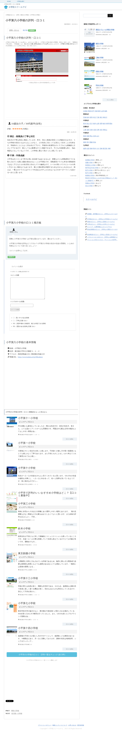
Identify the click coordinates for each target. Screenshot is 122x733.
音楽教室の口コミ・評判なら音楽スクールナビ (102, 234)
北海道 (85, 111)
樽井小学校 (15, 711)
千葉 (97, 117)
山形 (102, 111)
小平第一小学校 (26, 443)
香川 (88, 142)
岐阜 (104, 123)
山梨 (97, 123)
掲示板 (29, 30)
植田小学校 (99, 43)
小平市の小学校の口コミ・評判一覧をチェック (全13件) (42, 655)
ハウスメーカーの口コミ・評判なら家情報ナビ (102, 237)
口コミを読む (69, 439)
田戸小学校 (89, 170)
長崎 (91, 148)
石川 (91, 123)
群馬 (91, 117)
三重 (84, 130)
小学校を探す (20, 1)
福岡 (84, 148)
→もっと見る (109, 99)
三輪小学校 (99, 57)
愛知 (110, 123)
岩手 (92, 111)
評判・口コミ (14, 30)
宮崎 (101, 148)
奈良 (101, 130)
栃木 (88, 117)
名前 (42, 301)
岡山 (91, 136)
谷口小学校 (89, 186)
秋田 (99, 111)
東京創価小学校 (26, 553)
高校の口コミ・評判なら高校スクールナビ (101, 221)
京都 (91, 130)
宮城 (96, 111)
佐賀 (88, 148)
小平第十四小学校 (28, 628)
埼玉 (94, 117)
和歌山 (105, 130)
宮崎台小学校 (89, 183)
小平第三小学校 (26, 503)
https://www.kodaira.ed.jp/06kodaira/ (30, 357)
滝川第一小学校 (16, 713)
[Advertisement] (23, 102)
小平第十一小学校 (28, 418)
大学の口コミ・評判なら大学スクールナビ (101, 224)
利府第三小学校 (90, 165)
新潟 (84, 123)
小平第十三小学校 (28, 578)
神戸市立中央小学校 (91, 167)
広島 (94, 136)
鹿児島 (105, 148)
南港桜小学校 (89, 175)
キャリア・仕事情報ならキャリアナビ (99, 227)
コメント (42, 275)
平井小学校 (99, 85)
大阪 (94, 130)
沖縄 (109, 148)
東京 (101, 117)
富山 (88, 123)
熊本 (94, 148)
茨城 (84, 117)
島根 (88, 136)
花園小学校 (89, 162)
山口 (97, 136)
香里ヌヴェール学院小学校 (105, 30)
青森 (89, 111)
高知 (94, 142)
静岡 (107, 123)
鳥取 (84, 136)
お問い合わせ (72, 725)
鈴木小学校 (24, 528)
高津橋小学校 (89, 160)
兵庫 (97, 130)
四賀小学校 (99, 71)
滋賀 (88, 130)
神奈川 (105, 117)
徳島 (84, 142)
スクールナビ (91, 199)
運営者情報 (80, 725)
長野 (101, 123)
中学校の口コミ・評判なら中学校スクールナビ (102, 219)
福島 (105, 111)
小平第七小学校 (26, 603)
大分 (97, 148)
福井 (94, 123)
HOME (9, 1)
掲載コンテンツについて (59, 725)
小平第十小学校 (26, 468)
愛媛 (91, 142)
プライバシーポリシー (44, 725)
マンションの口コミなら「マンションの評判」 (102, 240)
